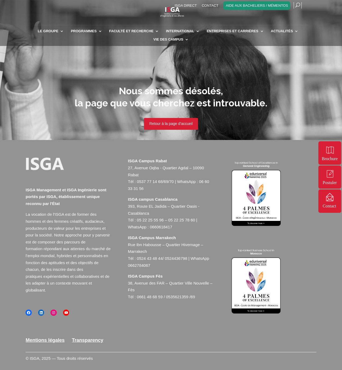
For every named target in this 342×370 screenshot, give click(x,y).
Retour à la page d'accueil (171, 123)
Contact (210, 6)
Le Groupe (48, 31)
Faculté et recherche (131, 31)
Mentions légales (45, 340)
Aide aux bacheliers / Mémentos (257, 6)
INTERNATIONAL (180, 31)
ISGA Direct (186, 6)
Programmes (84, 31)
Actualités (282, 31)
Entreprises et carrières (232, 31)
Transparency (87, 340)
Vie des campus (168, 39)
